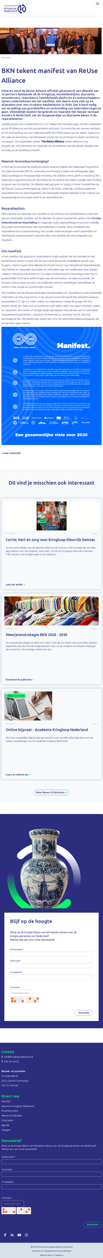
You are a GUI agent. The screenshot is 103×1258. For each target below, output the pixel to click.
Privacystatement (63, 1251)
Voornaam (15, 960)
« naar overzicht (11, 453)
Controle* (15, 987)
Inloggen (5, 1130)
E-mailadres (16, 972)
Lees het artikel (15, 584)
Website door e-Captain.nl (51, 1255)
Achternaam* (16, 949)
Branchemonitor (9, 1110)
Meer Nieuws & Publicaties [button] (51, 792)
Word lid (5, 1101)
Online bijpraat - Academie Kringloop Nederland (47, 730)
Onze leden (7, 1120)
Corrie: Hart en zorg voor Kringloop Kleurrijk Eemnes (50, 540)
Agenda (5, 1125)
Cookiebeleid (48, 1251)
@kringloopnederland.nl (18, 1057)
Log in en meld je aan (18, 774)
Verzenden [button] (84, 1012)
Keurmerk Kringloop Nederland (17, 1106)
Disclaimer (36, 1251)
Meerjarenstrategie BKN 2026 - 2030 (36, 635)
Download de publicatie (20, 679)
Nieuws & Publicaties (11, 1115)
